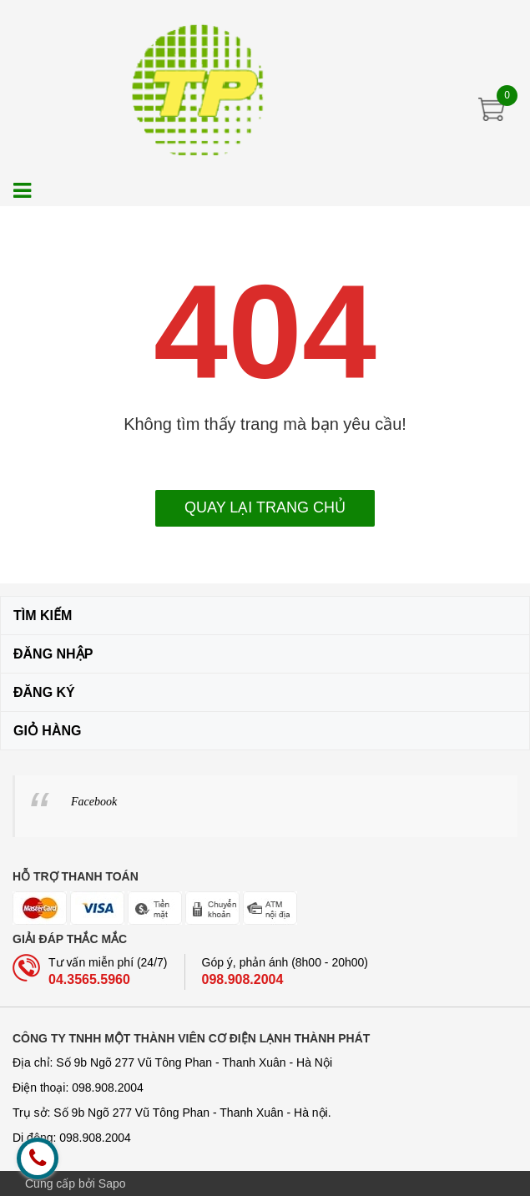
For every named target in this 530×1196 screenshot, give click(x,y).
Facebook (94, 801)
